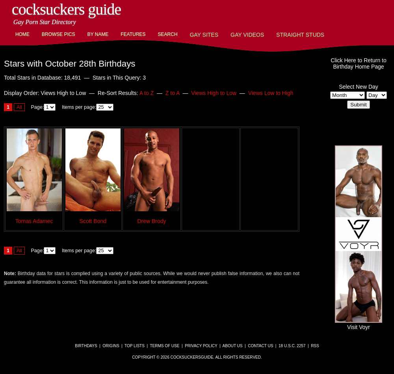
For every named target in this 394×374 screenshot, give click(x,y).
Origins (110, 346)
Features (133, 34)
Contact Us (260, 346)
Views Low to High (271, 93)
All (19, 107)
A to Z (146, 93)
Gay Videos (247, 35)
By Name (98, 34)
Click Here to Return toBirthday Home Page (359, 63)
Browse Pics (58, 34)
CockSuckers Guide (66, 9)
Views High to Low (213, 93)
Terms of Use (164, 346)
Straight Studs (300, 35)
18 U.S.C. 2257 (292, 346)
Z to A (172, 93)
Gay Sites (204, 35)
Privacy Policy (201, 346)
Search (168, 34)
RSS (315, 346)
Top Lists (135, 346)
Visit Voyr (358, 324)
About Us (233, 346)
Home (22, 34)
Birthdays (86, 346)
